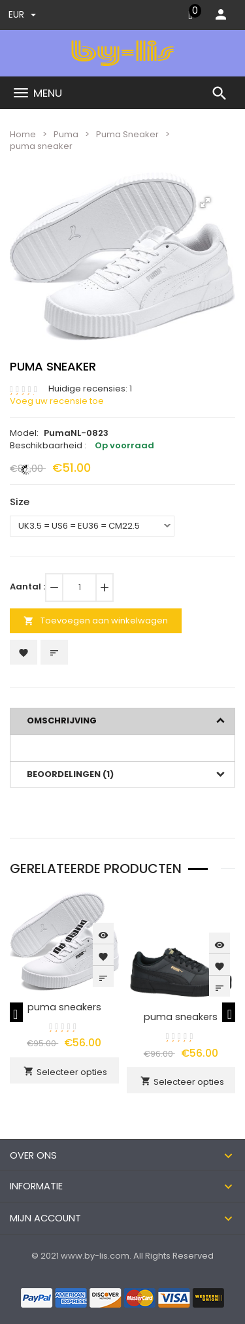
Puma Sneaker (127, 134)
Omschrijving (62, 720)
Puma (66, 134)
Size (19, 501)
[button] (205, 202)
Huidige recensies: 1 (90, 389)
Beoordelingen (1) (70, 774)
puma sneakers (64, 1007)
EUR (22, 14)
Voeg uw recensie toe (57, 401)
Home (23, 134)
